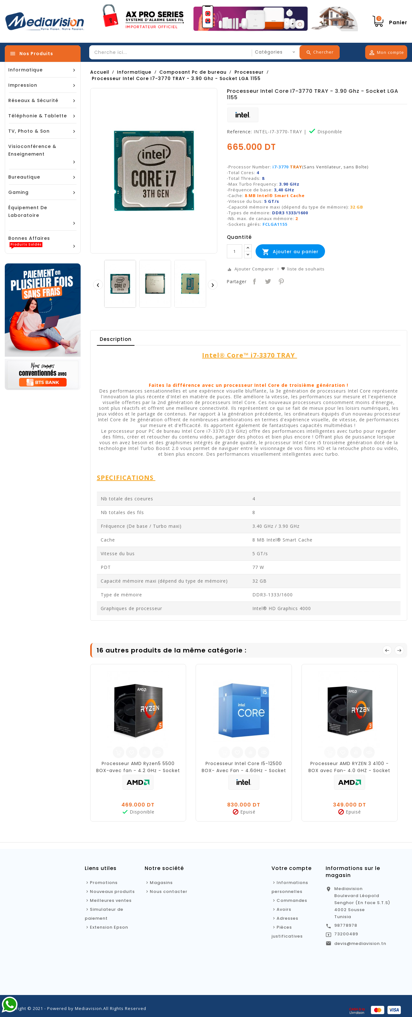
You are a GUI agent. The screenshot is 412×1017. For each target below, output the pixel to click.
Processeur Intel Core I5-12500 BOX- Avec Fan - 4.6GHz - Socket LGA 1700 (244, 770)
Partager (253, 280)
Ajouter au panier (290, 252)
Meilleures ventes (111, 900)
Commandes (292, 900)
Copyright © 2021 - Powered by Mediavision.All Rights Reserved (75, 1008)
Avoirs (284, 909)
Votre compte (291, 868)
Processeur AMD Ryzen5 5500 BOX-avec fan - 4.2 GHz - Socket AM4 (138, 770)
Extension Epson (109, 927)
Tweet (267, 280)
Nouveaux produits (112, 891)
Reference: (239, 132)
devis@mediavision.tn (360, 943)
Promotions (104, 883)
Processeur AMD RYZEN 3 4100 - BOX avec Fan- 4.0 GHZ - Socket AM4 (349, 770)
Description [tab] (116, 339)
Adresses (287, 918)
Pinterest (280, 280)
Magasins (161, 883)
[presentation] (98, 284)
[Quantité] (234, 251)
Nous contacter (168, 891)
